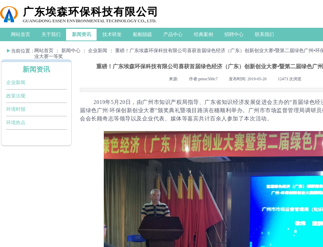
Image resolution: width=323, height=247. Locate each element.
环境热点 (15, 122)
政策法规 (15, 95)
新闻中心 (70, 50)
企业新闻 (97, 50)
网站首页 (43, 50)
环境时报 (15, 109)
